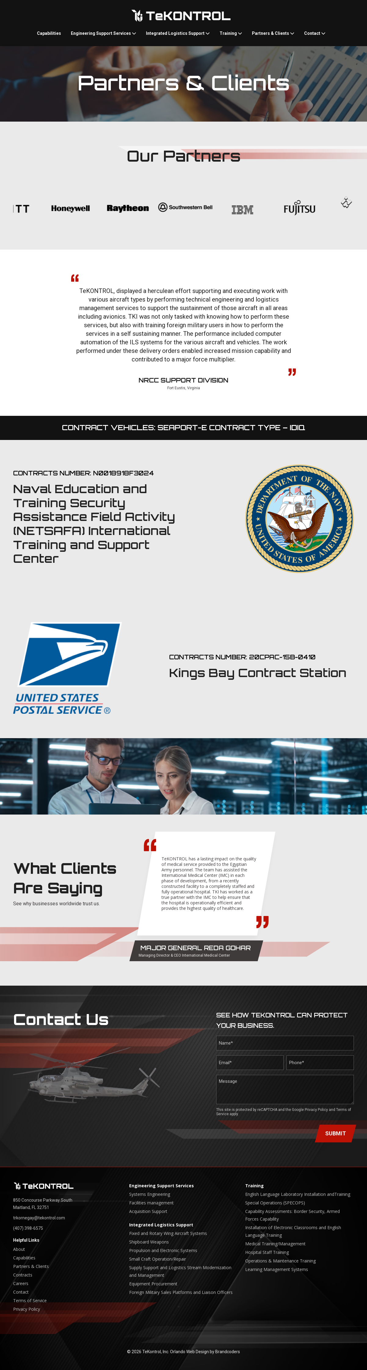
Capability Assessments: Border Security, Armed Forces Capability (292, 1215)
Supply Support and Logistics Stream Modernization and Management (180, 1271)
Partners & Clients (273, 33)
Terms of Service (30, 1300)
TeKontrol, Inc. (155, 1351)
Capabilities (49, 33)
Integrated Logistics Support (178, 33)
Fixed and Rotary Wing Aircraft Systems (168, 1233)
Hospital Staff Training (267, 1252)
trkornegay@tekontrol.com (39, 1217)
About (19, 1249)
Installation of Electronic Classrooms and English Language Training (293, 1231)
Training (231, 33)
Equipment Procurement (153, 1284)
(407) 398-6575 (28, 1228)
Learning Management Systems (276, 1269)
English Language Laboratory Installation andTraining (297, 1194)
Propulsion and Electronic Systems (163, 1250)
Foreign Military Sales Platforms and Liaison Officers (181, 1292)
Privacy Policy (316, 1110)
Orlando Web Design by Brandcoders (205, 1351)
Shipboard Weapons (149, 1242)
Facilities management (151, 1203)
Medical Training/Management (275, 1244)
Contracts (22, 1275)
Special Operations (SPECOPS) (275, 1203)
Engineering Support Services (103, 33)
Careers (20, 1283)
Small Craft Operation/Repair (157, 1259)
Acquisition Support (148, 1211)
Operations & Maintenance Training (280, 1261)
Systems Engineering (149, 1194)
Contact (314, 33)
